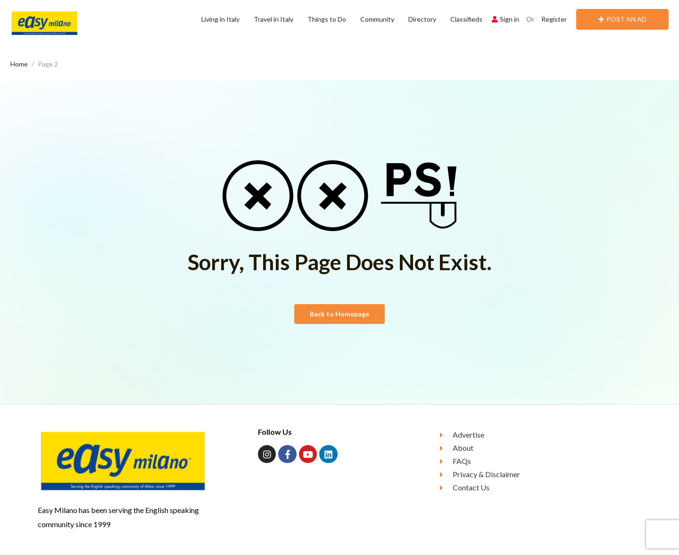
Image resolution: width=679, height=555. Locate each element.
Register (554, 19)
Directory (422, 19)
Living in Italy (220, 19)
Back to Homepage (339, 314)
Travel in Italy (273, 19)
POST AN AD (622, 19)
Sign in (505, 19)
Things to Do (326, 19)
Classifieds (466, 19)
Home (19, 64)
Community (377, 19)
